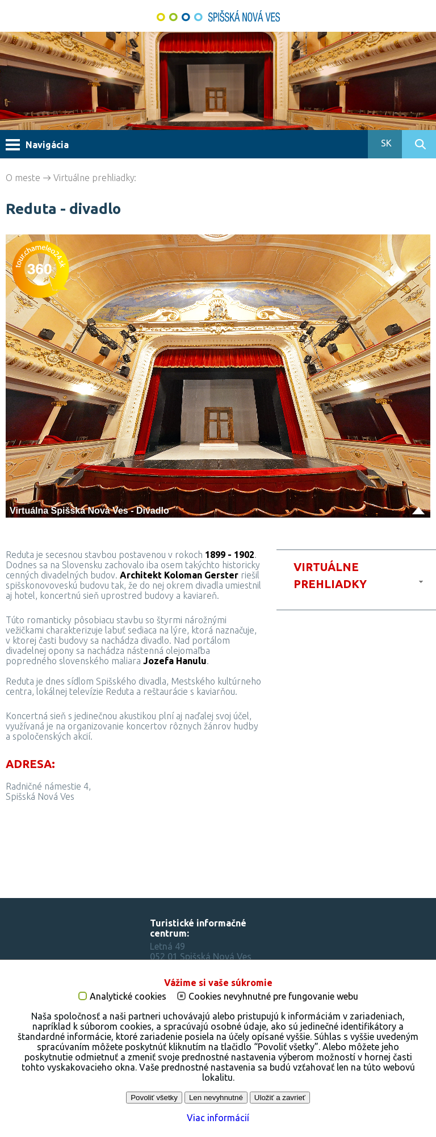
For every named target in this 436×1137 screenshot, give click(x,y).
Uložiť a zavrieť (279, 1097)
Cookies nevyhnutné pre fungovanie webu (273, 996)
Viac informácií (218, 1118)
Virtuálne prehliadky (94, 178)
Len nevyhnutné (216, 1097)
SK (385, 143)
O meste (23, 178)
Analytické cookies (128, 996)
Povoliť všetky (154, 1097)
